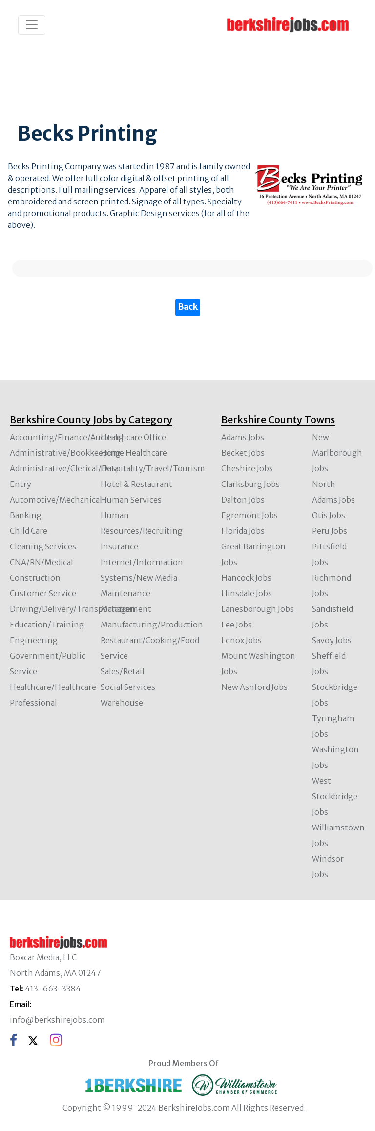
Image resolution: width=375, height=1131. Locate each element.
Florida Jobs (243, 531)
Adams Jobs (242, 437)
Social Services (128, 687)
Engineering (34, 640)
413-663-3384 (53, 988)
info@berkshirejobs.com (57, 1020)
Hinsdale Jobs (246, 593)
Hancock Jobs (246, 578)
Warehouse (122, 702)
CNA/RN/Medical (41, 562)
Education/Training (47, 624)
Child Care (28, 531)
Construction (35, 578)
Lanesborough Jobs (257, 609)
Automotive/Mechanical (56, 500)
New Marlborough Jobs (337, 452)
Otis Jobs (328, 515)
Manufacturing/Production (152, 624)
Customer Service (43, 593)
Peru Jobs (329, 531)
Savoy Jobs (332, 640)
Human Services (131, 500)
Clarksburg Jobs (250, 484)
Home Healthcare (134, 453)
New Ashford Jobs (254, 687)
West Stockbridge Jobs (334, 796)
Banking (26, 515)
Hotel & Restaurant (136, 484)
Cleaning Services (43, 546)
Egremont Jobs (249, 515)
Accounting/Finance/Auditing (67, 437)
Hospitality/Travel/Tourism (153, 468)
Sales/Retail (123, 671)
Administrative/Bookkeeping (65, 453)
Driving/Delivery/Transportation (72, 609)
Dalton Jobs (243, 500)
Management (126, 609)
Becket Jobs (243, 453)
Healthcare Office (133, 437)
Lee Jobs (236, 624)
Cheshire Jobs (247, 468)
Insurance (119, 546)
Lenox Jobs (241, 640)
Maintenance (125, 593)
